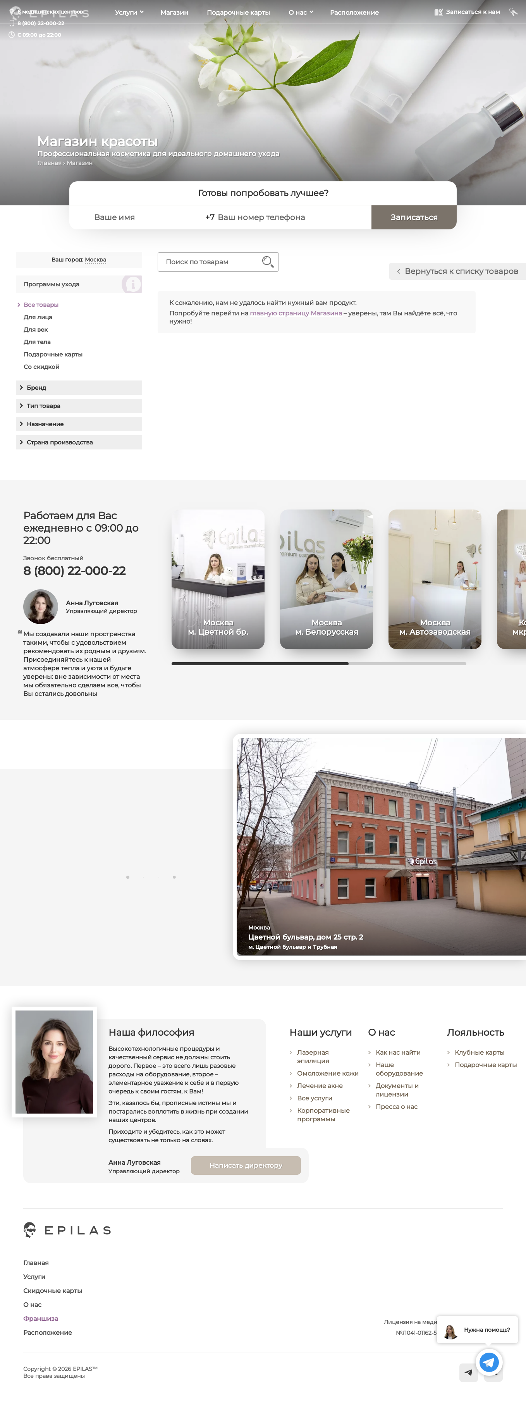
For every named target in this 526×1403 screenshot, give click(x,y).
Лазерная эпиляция (313, 1057)
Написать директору (246, 1165)
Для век (36, 329)
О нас (298, 35)
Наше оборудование (399, 1069)
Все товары (41, 304)
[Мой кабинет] (513, 34)
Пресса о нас (397, 1106)
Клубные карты (480, 1052)
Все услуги (314, 1098)
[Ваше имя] (143, 217)
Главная (49, 163)
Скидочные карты (52, 1291)
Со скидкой (41, 366)
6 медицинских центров (50, 12)
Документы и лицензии (397, 1090)
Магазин (174, 35)
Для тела (37, 342)
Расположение (354, 35)
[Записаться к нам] (467, 34)
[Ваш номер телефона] (291, 217)
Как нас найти (398, 1052)
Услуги (126, 35)
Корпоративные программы (323, 1115)
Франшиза (40, 1318)
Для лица (38, 317)
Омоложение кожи (328, 1073)
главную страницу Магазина (296, 313)
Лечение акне (320, 1086)
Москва (95, 259)
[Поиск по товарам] (212, 262)
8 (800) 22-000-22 (40, 23)
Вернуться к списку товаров (461, 271)
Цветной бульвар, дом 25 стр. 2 (305, 937)
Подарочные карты (238, 35)
